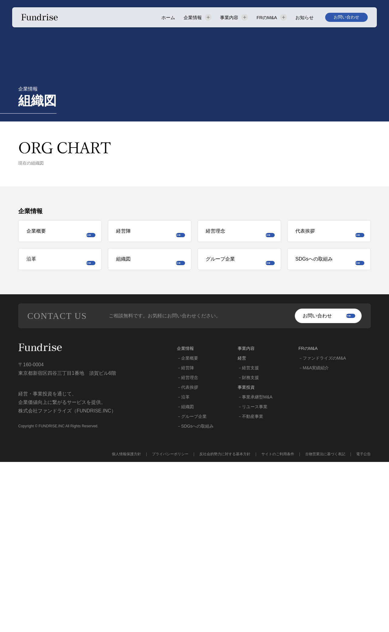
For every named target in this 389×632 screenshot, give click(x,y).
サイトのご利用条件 (277, 624)
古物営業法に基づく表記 (325, 624)
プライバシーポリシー (170, 624)
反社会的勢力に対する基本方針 (224, 624)
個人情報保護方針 (126, 624)
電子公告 (363, 624)
